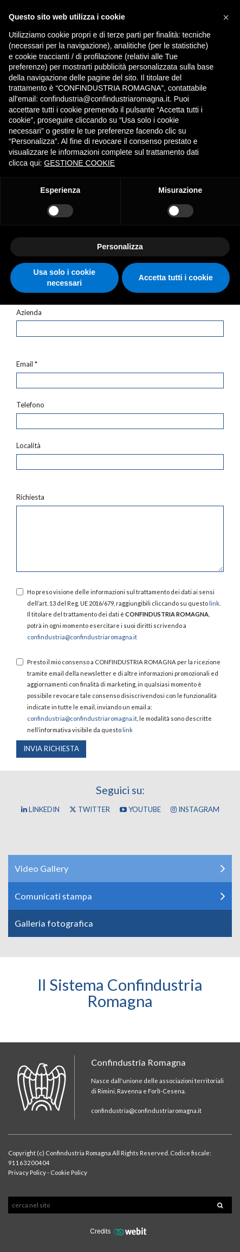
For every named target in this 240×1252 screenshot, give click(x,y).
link (214, 603)
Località (28, 445)
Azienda (29, 312)
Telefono (30, 404)
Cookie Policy (68, 1172)
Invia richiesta (51, 748)
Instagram (195, 809)
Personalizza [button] (120, 246)
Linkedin (40, 809)
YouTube (140, 809)
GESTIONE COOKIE (79, 163)
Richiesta (30, 497)
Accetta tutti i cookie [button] (176, 277)
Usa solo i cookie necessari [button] (64, 277)
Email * (26, 364)
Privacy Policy (27, 1172)
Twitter (89, 809)
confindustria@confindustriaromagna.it (82, 636)
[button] (226, 17)
